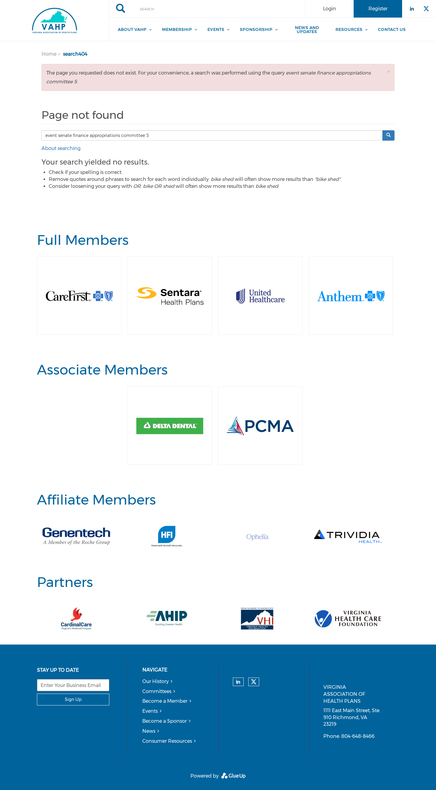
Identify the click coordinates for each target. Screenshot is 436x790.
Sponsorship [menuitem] (256, 29)
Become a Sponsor (164, 721)
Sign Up (73, 699)
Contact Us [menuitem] (392, 29)
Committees (156, 691)
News (148, 731)
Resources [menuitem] (348, 29)
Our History (155, 681)
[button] (388, 71)
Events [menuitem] (215, 29)
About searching (61, 148)
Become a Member (164, 701)
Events (150, 711)
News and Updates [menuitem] (307, 29)
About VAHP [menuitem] (132, 29)
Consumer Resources (167, 741)
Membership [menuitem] (177, 29)
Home (48, 54)
